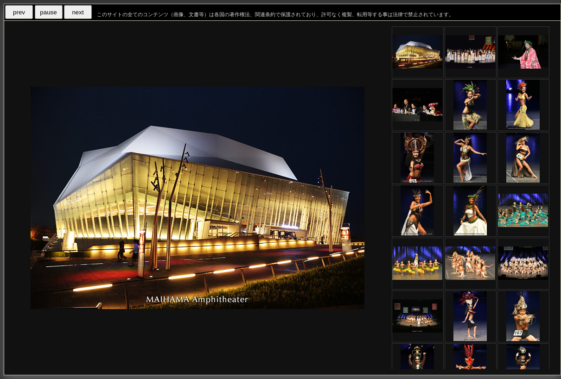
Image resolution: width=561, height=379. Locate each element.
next (77, 12)
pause (48, 12)
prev (19, 12)
